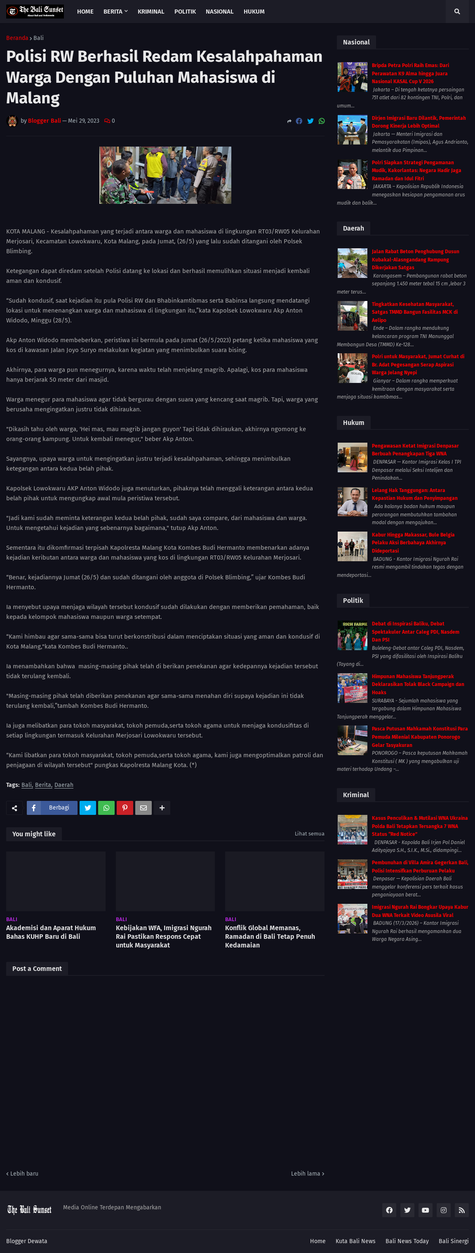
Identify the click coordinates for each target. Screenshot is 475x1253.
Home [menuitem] (85, 11)
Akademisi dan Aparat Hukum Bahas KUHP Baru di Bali (51, 932)
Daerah (63, 785)
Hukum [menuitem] (254, 11)
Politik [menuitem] (185, 11)
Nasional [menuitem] (220, 11)
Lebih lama (305, 1173)
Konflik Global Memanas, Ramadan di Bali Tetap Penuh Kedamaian (270, 936)
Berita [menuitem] (112, 11)
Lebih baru (24, 1173)
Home (318, 1241)
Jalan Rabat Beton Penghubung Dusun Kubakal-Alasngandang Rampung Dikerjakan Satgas (415, 260)
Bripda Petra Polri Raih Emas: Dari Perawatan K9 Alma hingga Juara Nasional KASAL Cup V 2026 (410, 73)
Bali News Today (407, 1241)
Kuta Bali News (356, 1241)
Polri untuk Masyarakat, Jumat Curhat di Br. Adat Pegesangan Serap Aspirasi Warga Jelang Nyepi (418, 365)
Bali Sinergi (454, 1241)
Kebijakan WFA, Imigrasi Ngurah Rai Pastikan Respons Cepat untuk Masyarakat (164, 936)
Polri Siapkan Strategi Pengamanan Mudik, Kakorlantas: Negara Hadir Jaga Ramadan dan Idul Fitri (416, 171)
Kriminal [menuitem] (151, 11)
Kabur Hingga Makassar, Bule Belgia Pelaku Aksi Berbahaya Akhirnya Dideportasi (413, 543)
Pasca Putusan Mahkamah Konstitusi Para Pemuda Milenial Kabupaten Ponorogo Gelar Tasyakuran (420, 737)
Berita (43, 785)
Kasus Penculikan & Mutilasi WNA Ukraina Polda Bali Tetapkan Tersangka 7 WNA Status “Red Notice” (420, 826)
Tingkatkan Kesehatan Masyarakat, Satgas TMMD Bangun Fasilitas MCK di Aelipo (415, 312)
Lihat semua (310, 834)
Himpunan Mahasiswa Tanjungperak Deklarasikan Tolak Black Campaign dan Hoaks (418, 684)
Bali (38, 38)
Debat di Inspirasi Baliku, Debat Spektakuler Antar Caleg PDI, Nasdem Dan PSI (415, 632)
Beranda (17, 38)
